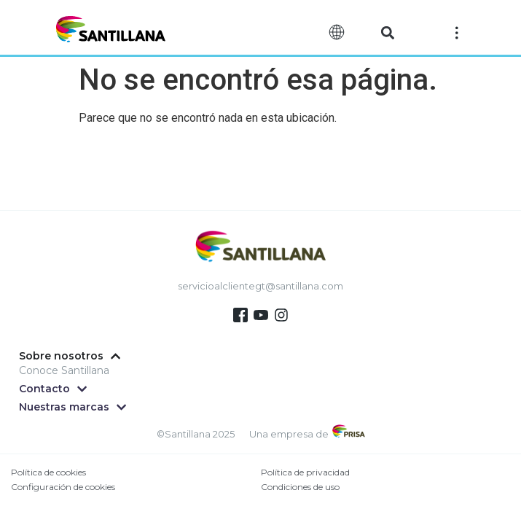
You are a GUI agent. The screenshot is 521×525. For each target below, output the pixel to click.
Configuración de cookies (63, 486)
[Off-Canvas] (457, 32)
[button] (388, 33)
